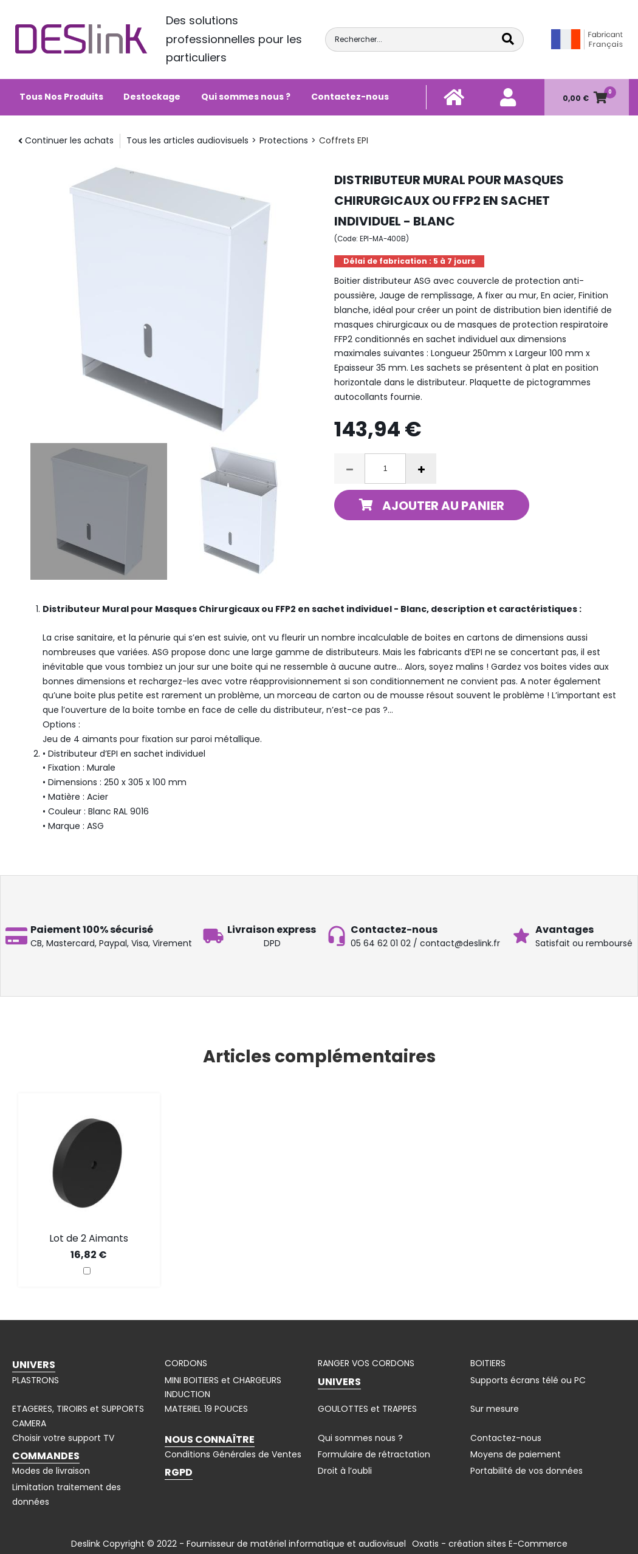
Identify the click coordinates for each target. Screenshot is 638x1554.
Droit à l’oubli (345, 1471)
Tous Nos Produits (61, 97)
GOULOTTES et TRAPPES (367, 1409)
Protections (283, 140)
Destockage (151, 97)
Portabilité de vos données (526, 1471)
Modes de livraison (51, 1471)
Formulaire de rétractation (374, 1454)
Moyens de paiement (515, 1454)
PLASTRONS (35, 1380)
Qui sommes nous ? (245, 97)
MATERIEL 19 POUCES (206, 1409)
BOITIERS (488, 1363)
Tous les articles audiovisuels (187, 140)
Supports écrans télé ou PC (528, 1380)
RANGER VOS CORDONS (366, 1363)
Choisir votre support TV (63, 1438)
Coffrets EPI (343, 140)
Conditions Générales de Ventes (233, 1454)
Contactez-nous (350, 97)
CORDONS (186, 1363)
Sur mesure (494, 1409)
